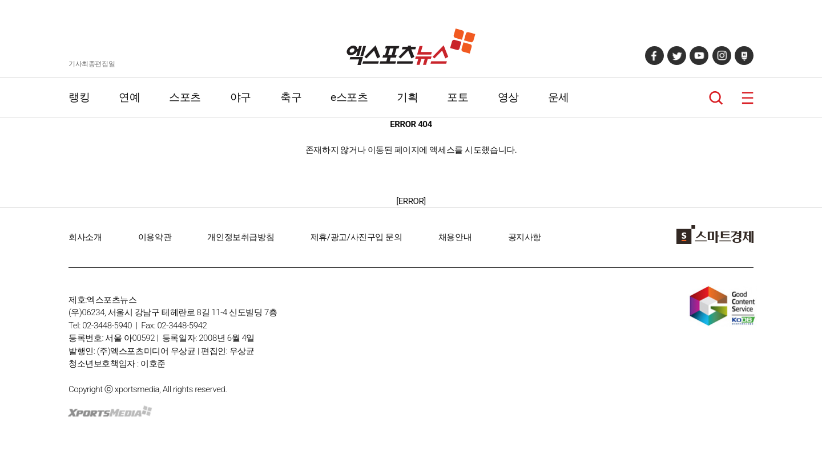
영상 (508, 97)
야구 (240, 97)
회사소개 (85, 237)
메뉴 (748, 98)
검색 (716, 98)
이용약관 (154, 237)
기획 (407, 97)
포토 (457, 97)
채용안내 (455, 237)
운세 (558, 97)
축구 (290, 97)
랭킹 (79, 97)
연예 (129, 97)
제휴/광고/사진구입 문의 (356, 237)
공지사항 (524, 237)
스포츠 (185, 97)
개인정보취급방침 (240, 237)
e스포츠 (349, 97)
